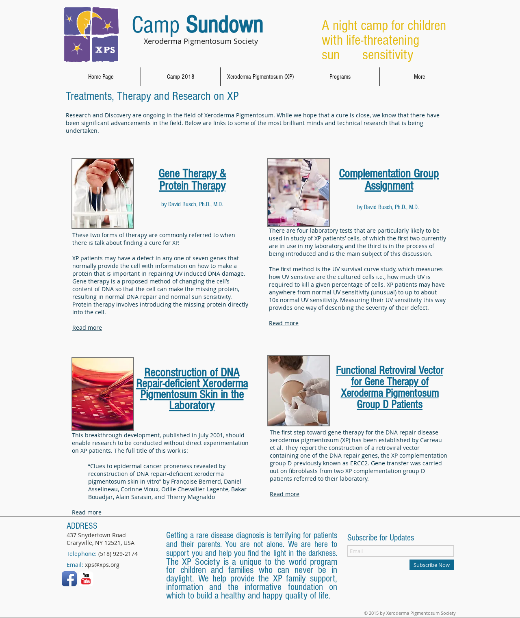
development (142, 435)
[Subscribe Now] (432, 565)
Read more (87, 327)
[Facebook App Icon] (69, 578)
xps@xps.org (102, 564)
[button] (260, 76)
